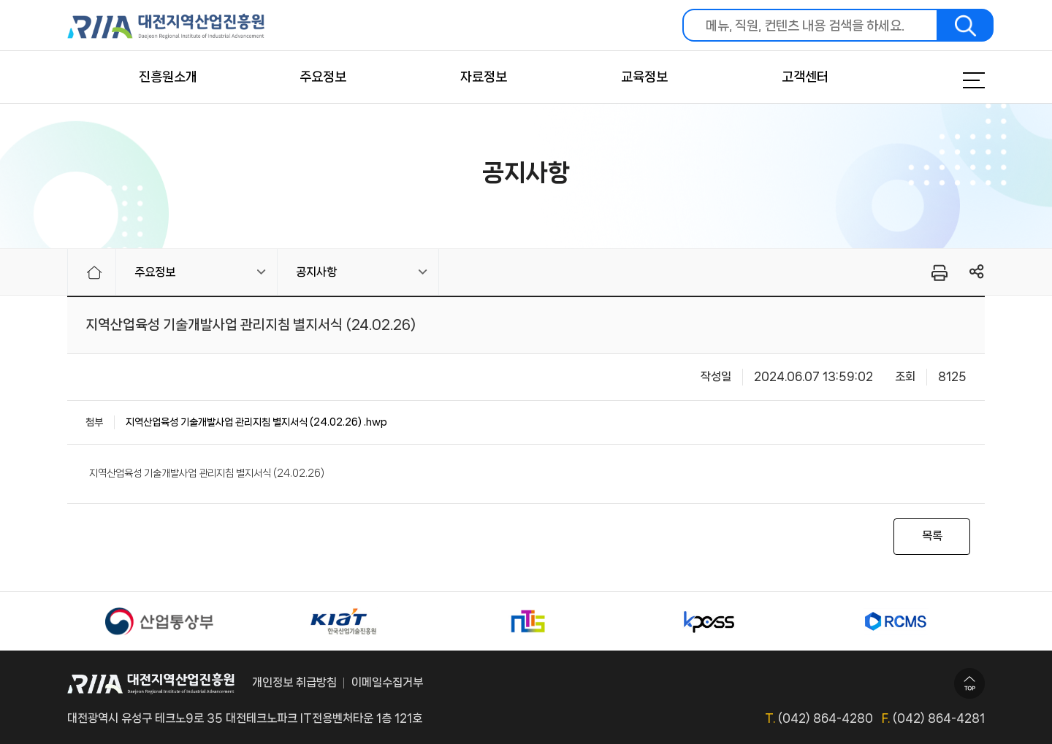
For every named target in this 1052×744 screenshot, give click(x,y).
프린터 (938, 272)
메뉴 (955, 80)
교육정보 (644, 76)
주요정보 (323, 76)
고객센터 (805, 76)
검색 (966, 25)
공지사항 (316, 272)
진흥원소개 (168, 76)
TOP (969, 683)
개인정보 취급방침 (294, 682)
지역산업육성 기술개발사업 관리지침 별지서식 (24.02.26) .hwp (256, 422)
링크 (977, 272)
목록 (932, 535)
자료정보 (483, 76)
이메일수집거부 (387, 682)
